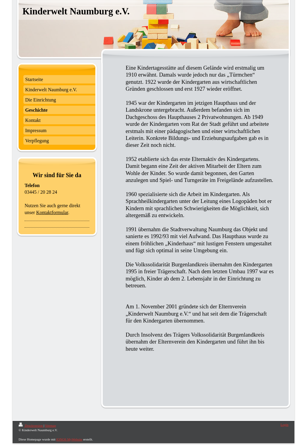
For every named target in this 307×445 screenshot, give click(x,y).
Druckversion (31, 425)
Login (284, 424)
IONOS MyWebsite (69, 439)
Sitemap (50, 425)
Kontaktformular (52, 212)
